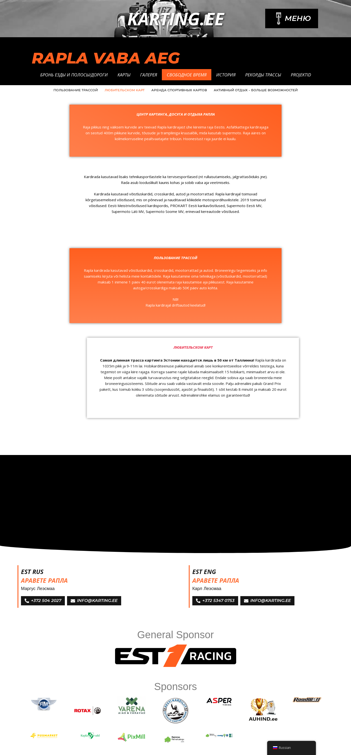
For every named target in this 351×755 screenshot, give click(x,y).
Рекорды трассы (263, 75)
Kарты (123, 75)
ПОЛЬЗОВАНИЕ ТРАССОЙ (75, 90)
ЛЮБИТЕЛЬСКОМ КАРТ (125, 90)
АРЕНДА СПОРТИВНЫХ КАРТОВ (179, 90)
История (225, 75)
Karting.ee (175, 18)
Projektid (301, 75)
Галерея (148, 75)
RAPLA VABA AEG (106, 57)
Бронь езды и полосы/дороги (74, 75)
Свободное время (186, 75)
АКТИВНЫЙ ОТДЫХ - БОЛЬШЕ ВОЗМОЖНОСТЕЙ (256, 90)
